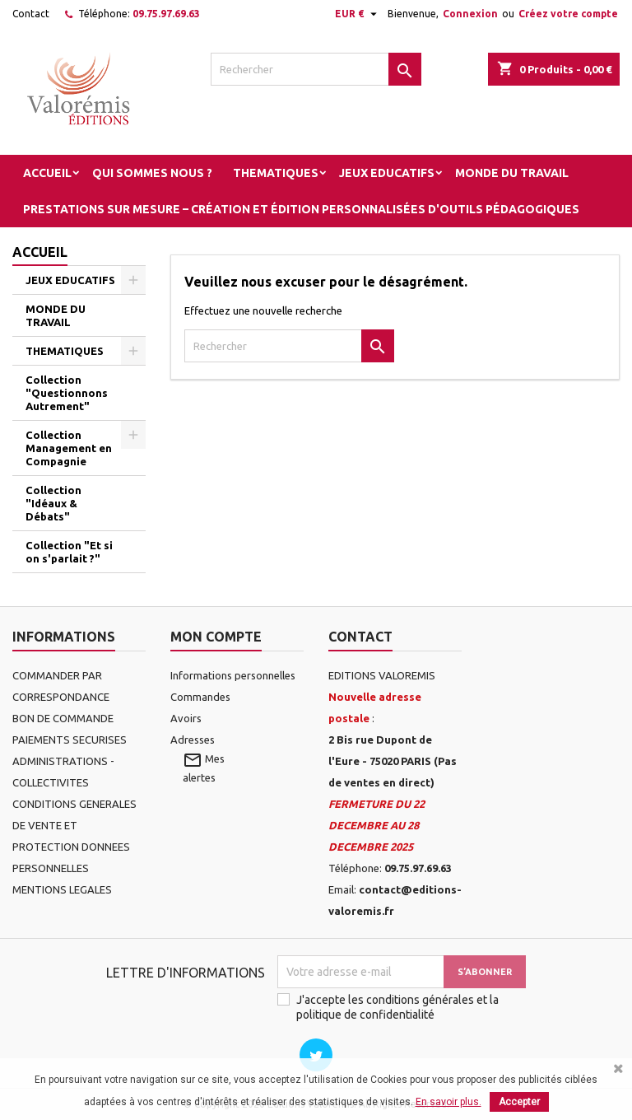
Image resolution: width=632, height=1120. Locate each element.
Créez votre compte (568, 13)
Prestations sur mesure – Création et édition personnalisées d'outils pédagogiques (301, 209)
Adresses (192, 739)
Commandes (200, 696)
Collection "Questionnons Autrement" (67, 393)
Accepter (519, 1102)
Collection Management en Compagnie (69, 448)
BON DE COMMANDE (63, 718)
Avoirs (186, 718)
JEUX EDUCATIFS (386, 173)
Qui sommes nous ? (152, 173)
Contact (30, 13)
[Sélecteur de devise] (358, 14)
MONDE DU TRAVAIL (512, 173)
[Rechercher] (316, 69)
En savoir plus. (448, 1102)
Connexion (470, 13)
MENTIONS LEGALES (62, 889)
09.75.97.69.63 (166, 13)
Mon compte (216, 636)
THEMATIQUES (275, 173)
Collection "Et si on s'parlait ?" (69, 551)
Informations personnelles (232, 675)
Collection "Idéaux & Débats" (53, 503)
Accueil (47, 173)
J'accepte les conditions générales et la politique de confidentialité (397, 1007)
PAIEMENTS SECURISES (69, 739)
